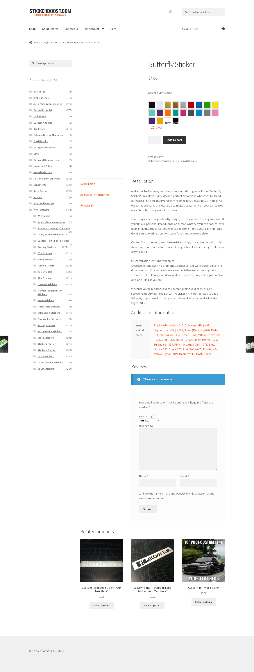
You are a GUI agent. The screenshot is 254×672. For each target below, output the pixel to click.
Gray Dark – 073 (191, 113)
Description (87, 184)
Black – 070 (161, 325)
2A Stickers (43, 216)
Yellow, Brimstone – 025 (215, 105)
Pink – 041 (183, 113)
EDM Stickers (44, 253)
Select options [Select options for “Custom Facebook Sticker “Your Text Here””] (101, 605)
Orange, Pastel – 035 (168, 113)
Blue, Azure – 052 (199, 105)
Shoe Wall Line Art (43, 203)
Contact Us (71, 29)
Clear (159, 127)
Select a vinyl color (160, 93)
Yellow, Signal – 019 (160, 121)
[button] (151, 105)
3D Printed (39, 91)
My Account (92, 29)
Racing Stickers (46, 325)
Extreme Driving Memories (48, 135)
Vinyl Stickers (50, 42)
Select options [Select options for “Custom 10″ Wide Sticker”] (203, 602)
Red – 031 (191, 105)
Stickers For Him (46, 350)
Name (143, 476)
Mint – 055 (152, 113)
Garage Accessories (44, 147)
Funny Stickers (45, 265)
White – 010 (176, 325)
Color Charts (50, 29)
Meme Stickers (45, 300)
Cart (113, 29)
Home (37, 42)
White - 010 (160, 105)
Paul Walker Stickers (49, 319)
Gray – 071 (207, 113)
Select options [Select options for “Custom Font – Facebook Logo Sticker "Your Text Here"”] (152, 605)
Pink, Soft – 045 (215, 113)
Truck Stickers (45, 356)
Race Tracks (40, 191)
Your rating (147, 416)
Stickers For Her (69, 42)
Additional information (95, 194)
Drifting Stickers (46, 247)
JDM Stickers (44, 271)
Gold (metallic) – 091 (198, 325)
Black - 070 (152, 105)
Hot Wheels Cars (42, 172)
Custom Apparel (42, 122)
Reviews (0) (87, 205)
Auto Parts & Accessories (47, 104)
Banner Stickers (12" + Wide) (53, 228)
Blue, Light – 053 (199, 113)
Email (184, 476)
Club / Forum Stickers (49, 234)
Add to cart (174, 140)
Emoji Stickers (45, 259)
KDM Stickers (44, 278)
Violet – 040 (160, 113)
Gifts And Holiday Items (46, 160)
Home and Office (42, 166)
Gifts (36, 153)
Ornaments (39, 184)
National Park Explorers (46, 178)
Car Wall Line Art (42, 110)
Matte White (187, 354)
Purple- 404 (152, 121)
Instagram (170, 11)
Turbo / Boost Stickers (50, 362)
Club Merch (39, 116)
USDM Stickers (45, 368)
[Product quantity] (154, 140)
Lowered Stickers (47, 284)
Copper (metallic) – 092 (168, 330)
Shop (32, 29)
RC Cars (37, 197)
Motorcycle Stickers (48, 306)
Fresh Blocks (40, 141)
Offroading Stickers (48, 312)
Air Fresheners (41, 97)
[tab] (101, 184)
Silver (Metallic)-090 (197, 330)
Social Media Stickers (49, 331)
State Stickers (45, 337)
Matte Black (203, 354)
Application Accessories (51, 222)
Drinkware (39, 129)
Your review (147, 425)
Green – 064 (207, 105)
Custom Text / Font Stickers (53, 240)
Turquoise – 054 (175, 113)
